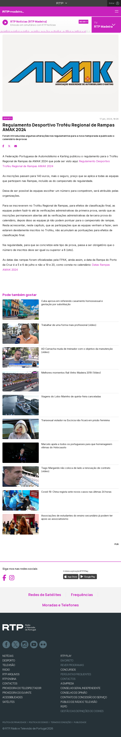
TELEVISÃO (8, 665)
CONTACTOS (9, 683)
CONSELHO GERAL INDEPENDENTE (80, 688)
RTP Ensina (9, 679)
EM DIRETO (67, 660)
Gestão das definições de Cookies (82, 711)
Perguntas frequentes (76, 674)
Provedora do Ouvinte (17, 692)
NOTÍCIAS (7, 656)
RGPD (64, 706)
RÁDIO (6, 669)
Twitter (16, 645)
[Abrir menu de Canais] (106, 24)
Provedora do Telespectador (21, 688)
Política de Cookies (38, 722)
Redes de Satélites (44, 594)
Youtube (34, 645)
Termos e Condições (61, 722)
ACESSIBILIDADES (12, 697)
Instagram (25, 645)
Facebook (6, 645)
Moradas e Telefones (60, 605)
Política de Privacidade (14, 722)
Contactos (68, 679)
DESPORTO (8, 660)
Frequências (82, 594)
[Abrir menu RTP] (60, 3)
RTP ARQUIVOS (10, 674)
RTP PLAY (66, 656)
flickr (43, 645)
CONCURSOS (68, 669)
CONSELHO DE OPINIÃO (74, 692)
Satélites (8, 702)
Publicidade (80, 722)
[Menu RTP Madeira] (118, 11)
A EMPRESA (67, 683)
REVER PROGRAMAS (72, 665)
